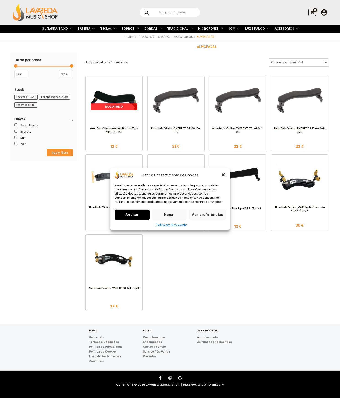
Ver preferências (207, 215)
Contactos (96, 361)
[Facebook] (160, 378)
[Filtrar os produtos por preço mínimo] (21, 74)
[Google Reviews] (180, 378)
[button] (223, 175)
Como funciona (154, 337)
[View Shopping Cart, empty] (312, 12)
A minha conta (207, 337)
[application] (70, 28)
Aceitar (132, 215)
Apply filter (59, 152)
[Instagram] (170, 378)
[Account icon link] (324, 12)
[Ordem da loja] (298, 62)
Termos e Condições (104, 342)
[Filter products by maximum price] (66, 74)
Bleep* (218, 384)
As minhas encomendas (214, 342)
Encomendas (152, 342)
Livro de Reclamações (105, 356)
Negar (169, 215)
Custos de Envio (154, 346)
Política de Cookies (103, 351)
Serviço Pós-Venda (156, 351)
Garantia (149, 356)
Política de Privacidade (171, 224)
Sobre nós (96, 337)
